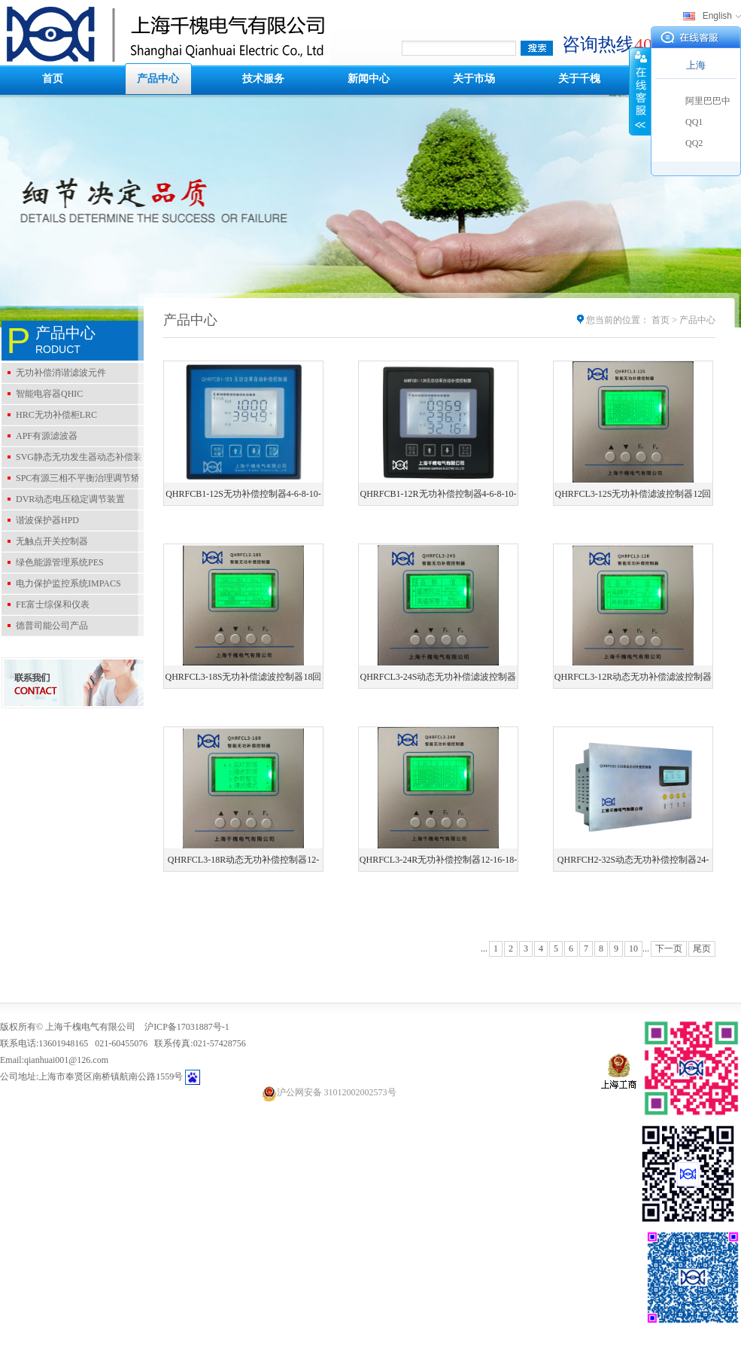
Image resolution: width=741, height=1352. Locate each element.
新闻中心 (369, 78)
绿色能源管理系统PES (60, 562)
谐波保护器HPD (47, 520)
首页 (52, 78)
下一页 (668, 948)
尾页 (702, 948)
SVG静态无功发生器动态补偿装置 (72, 459)
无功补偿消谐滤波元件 (61, 372)
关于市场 (474, 78)
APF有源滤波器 (46, 436)
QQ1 (694, 122)
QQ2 (694, 143)
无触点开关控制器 (52, 541)
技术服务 (263, 78)
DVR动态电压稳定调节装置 (70, 499)
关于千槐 (579, 78)
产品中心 (158, 78)
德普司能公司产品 (52, 625)
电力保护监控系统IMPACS (68, 583)
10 (633, 948)
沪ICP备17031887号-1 (187, 1027)
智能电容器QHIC (49, 393)
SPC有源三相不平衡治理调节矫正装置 (71, 480)
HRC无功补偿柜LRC (56, 415)
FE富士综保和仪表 (53, 604)
